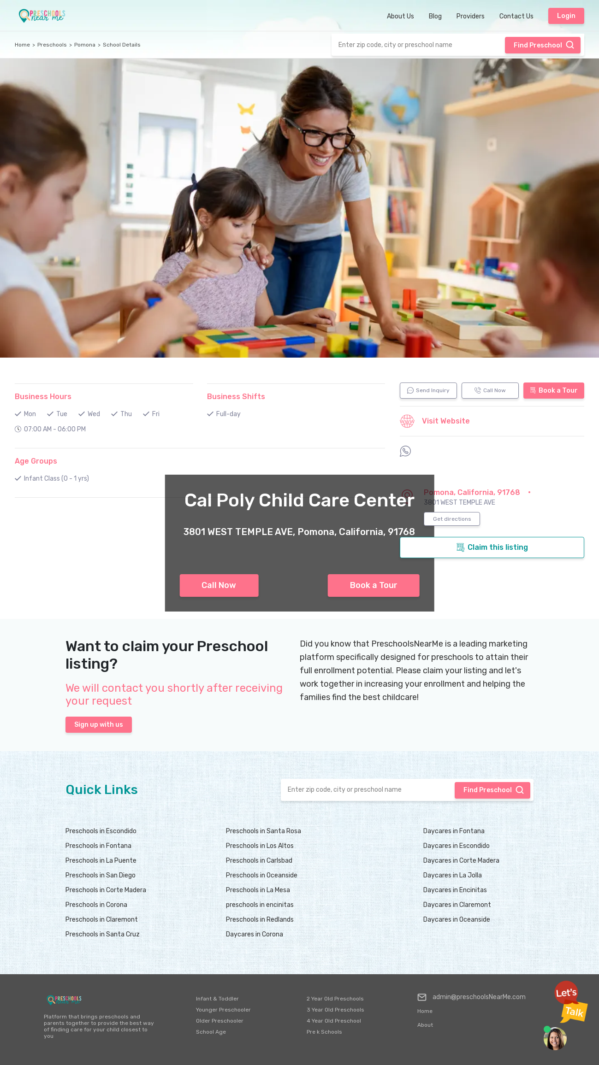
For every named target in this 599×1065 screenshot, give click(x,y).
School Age (211, 1032)
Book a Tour (373, 585)
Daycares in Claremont (457, 905)
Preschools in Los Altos (260, 846)
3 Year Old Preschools (335, 1009)
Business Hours (43, 396)
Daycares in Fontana (454, 831)
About (425, 1025)
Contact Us (516, 16)
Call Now (219, 585)
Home (22, 44)
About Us (400, 16)
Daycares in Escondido (456, 846)
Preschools (52, 44)
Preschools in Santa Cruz (102, 934)
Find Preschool (544, 44)
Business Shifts (236, 396)
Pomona (84, 44)
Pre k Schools (324, 1032)
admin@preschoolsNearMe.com (471, 997)
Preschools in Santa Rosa (263, 831)
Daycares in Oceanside (456, 920)
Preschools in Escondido (100, 831)
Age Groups (36, 461)
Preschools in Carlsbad (259, 861)
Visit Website (435, 421)
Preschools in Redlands (260, 920)
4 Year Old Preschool (334, 1021)
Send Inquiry (428, 390)
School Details (122, 44)
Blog (435, 16)
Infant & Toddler (217, 998)
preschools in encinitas (260, 905)
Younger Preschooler (223, 1009)
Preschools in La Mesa (258, 890)
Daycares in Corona (254, 934)
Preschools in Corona (96, 905)
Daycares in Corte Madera (461, 861)
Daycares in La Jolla (452, 875)
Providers (471, 16)
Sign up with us (98, 725)
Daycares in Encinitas (455, 890)
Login (566, 16)
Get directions (452, 519)
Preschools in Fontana (98, 846)
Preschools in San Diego (100, 875)
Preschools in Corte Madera (105, 890)
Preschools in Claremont (101, 920)
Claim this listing (492, 547)
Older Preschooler (219, 1021)
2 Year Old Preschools (335, 998)
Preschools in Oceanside (261, 875)
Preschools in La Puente (100, 861)
